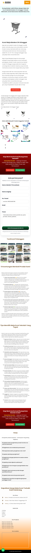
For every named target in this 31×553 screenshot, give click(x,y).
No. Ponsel (15, 200)
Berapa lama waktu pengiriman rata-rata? (14, 451)
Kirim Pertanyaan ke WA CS (15, 228)
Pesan (15, 218)
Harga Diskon (20, 170)
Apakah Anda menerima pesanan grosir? (13, 475)
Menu (27, 2)
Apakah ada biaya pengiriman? (10, 454)
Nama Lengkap (15, 194)
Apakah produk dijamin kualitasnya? (12, 462)
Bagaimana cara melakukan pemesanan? (13, 447)
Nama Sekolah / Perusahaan (15, 187)
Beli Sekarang (16, 90)
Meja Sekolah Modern (17, 551)
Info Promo (10, 170)
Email (15, 207)
